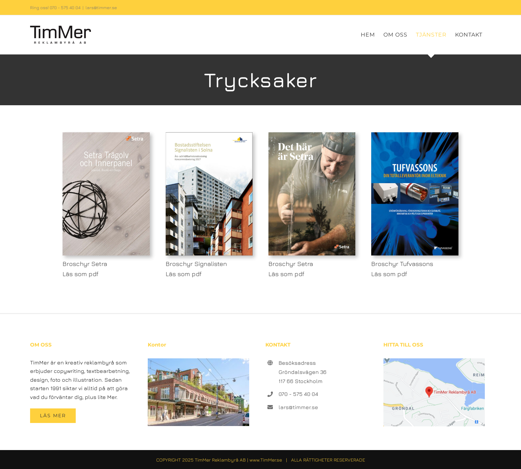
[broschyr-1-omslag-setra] (106, 135)
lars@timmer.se (101, 7)
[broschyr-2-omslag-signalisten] (209, 135)
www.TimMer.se (266, 460)
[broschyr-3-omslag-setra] (311, 135)
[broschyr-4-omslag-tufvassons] (414, 135)
